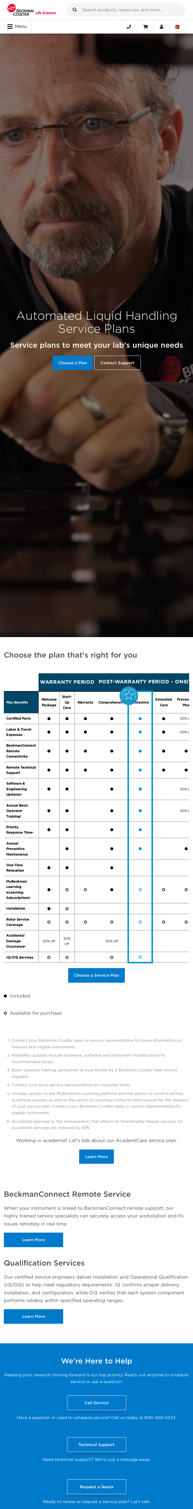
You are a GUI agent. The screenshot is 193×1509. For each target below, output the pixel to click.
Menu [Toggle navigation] (17, 27)
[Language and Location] (178, 27)
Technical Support (96, 1444)
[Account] (161, 27)
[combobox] (126, 10)
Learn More (96, 1156)
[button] (74, 9)
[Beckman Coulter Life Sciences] (31, 10)
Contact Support (118, 362)
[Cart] (145, 27)
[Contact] (129, 27)
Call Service (96, 1402)
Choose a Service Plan (96, 975)
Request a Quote (97, 1486)
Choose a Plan (72, 362)
